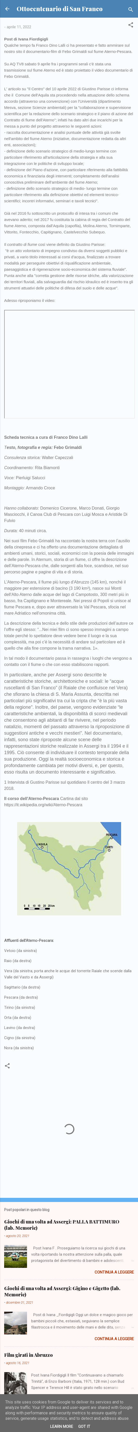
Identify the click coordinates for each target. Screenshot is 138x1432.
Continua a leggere (114, 1272)
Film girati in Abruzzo (28, 1355)
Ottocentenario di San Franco (60, 9)
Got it (84, 1426)
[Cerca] (131, 10)
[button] (131, 26)
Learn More (61, 1426)
